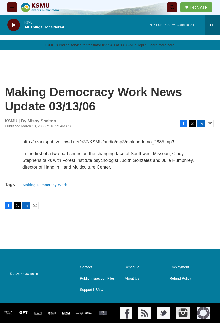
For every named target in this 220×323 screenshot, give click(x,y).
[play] (14, 25)
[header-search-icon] (172, 7)
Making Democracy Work (45, 185)
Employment (179, 267)
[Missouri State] (8, 313)
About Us (132, 278)
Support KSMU (91, 290)
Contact (86, 267)
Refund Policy (180, 278)
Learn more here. (161, 45)
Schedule (132, 267)
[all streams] (212, 25)
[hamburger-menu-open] (12, 7)
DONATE (199, 7)
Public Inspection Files (97, 278)
